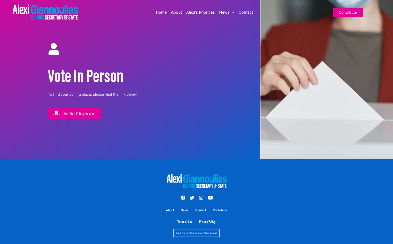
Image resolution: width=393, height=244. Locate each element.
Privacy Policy (207, 221)
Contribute (220, 210)
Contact (246, 12)
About (176, 12)
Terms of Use (184, 221)
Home (161, 12)
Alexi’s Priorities (200, 12)
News (226, 12)
